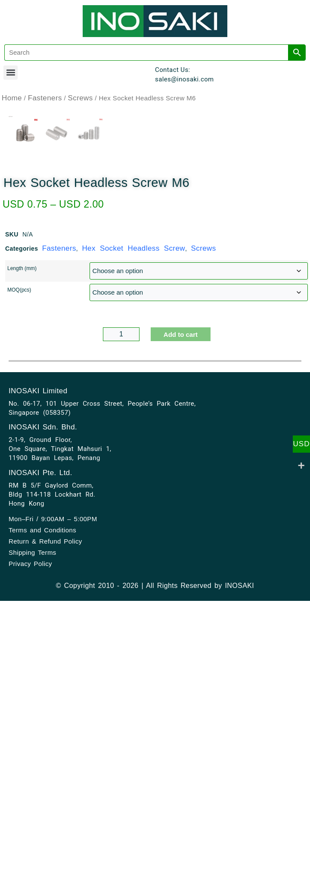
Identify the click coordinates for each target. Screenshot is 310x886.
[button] (10, 72)
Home (12, 98)
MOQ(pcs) (19, 625)
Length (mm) (22, 603)
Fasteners (45, 98)
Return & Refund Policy (45, 876)
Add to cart (181, 669)
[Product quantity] (121, 669)
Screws (80, 98)
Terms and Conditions (42, 864)
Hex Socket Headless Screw (133, 583)
